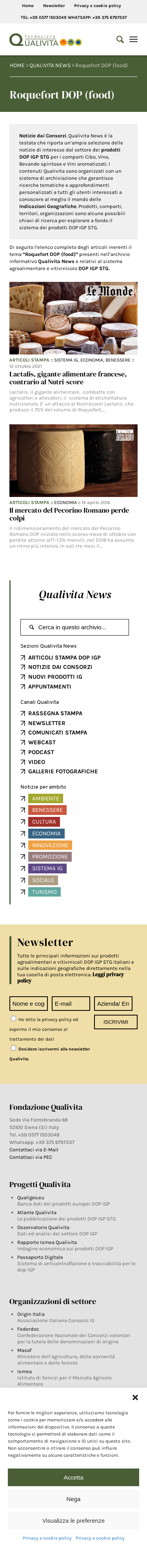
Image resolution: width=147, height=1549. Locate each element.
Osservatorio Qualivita (43, 1227)
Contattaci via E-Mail (34, 1150)
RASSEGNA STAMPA (55, 713)
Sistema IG (47, 868)
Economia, (92, 360)
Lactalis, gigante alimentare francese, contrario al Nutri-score (68, 378)
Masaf (24, 1350)
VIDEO (36, 761)
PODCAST (41, 752)
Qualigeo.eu (30, 1197)
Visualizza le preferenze (73, 1520)
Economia (65, 502)
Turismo (44, 891)
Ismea (24, 1371)
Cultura (44, 821)
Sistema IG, (67, 360)
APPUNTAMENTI (49, 686)
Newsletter (54, 5)
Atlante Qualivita (36, 1212)
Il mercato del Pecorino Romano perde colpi (69, 514)
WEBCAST (42, 742)
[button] (135, 1397)
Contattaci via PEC (30, 1157)
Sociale (43, 880)
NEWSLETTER (46, 723)
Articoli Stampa (29, 360)
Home (28, 5)
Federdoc (28, 1329)
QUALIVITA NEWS (50, 65)
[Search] (116, 39)
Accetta (73, 1477)
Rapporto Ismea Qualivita (47, 1242)
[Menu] (133, 39)
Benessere (118, 360)
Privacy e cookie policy (47, 1538)
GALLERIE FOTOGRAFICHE (63, 771)
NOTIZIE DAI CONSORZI (60, 666)
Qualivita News (75, 594)
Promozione (50, 856)
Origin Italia (31, 1314)
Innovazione (50, 845)
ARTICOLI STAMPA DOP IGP (64, 657)
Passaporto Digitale (40, 1257)
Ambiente (45, 798)
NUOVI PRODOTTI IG (55, 676)
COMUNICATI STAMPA (57, 732)
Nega (74, 1499)
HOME (17, 65)
